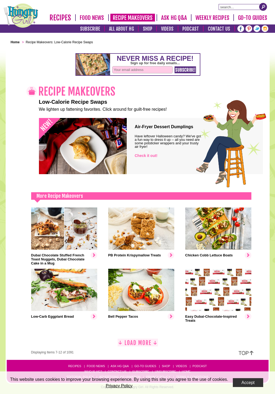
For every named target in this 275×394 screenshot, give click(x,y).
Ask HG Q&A (174, 17)
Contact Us (219, 29)
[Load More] (138, 345)
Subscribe (90, 29)
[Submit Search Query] (263, 7)
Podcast (190, 29)
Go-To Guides (252, 17)
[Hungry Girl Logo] (21, 15)
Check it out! (146, 155)
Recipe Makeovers (133, 17)
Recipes (60, 17)
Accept (248, 382)
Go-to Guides (145, 366)
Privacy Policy (119, 386)
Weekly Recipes (212, 17)
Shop (147, 29)
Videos (167, 29)
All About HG (121, 29)
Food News (92, 17)
